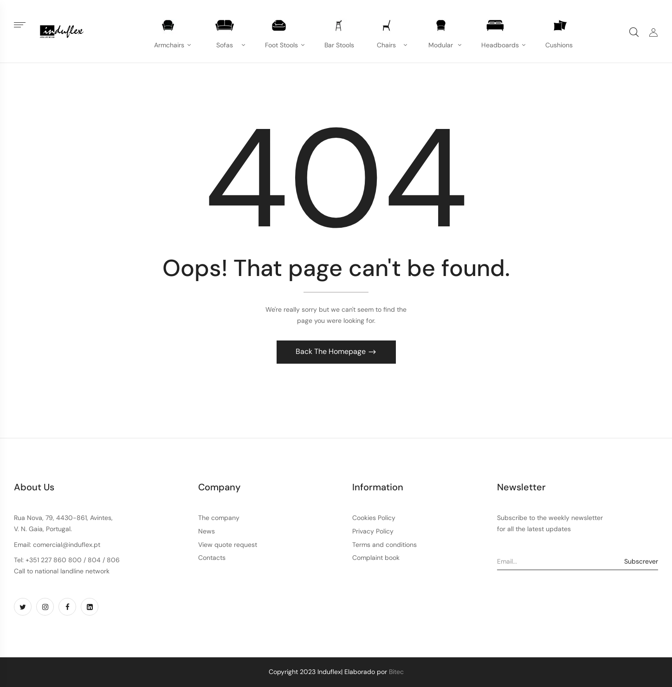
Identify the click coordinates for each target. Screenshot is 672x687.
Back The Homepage (332, 351)
